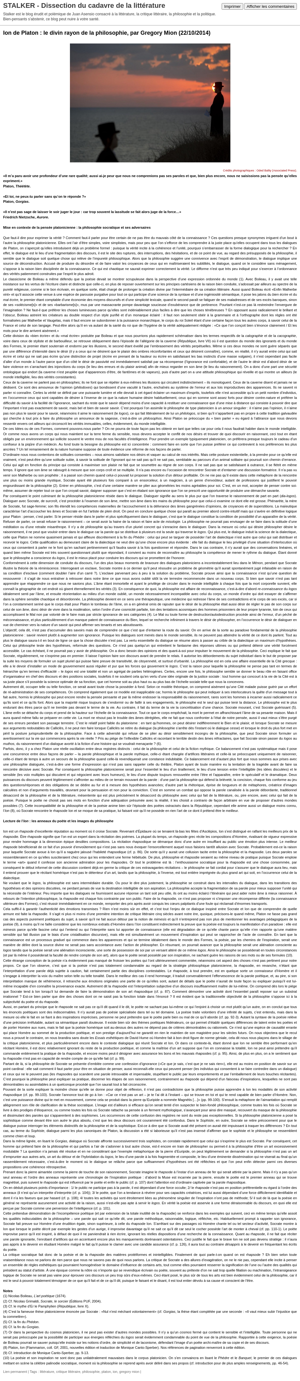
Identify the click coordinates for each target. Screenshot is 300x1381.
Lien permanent (15, 1371)
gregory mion (129, 1371)
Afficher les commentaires (270, 6)
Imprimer (232, 6)
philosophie (91, 1371)
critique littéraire (68, 1371)
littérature (47, 1371)
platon (106, 1371)
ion (115, 1371)
